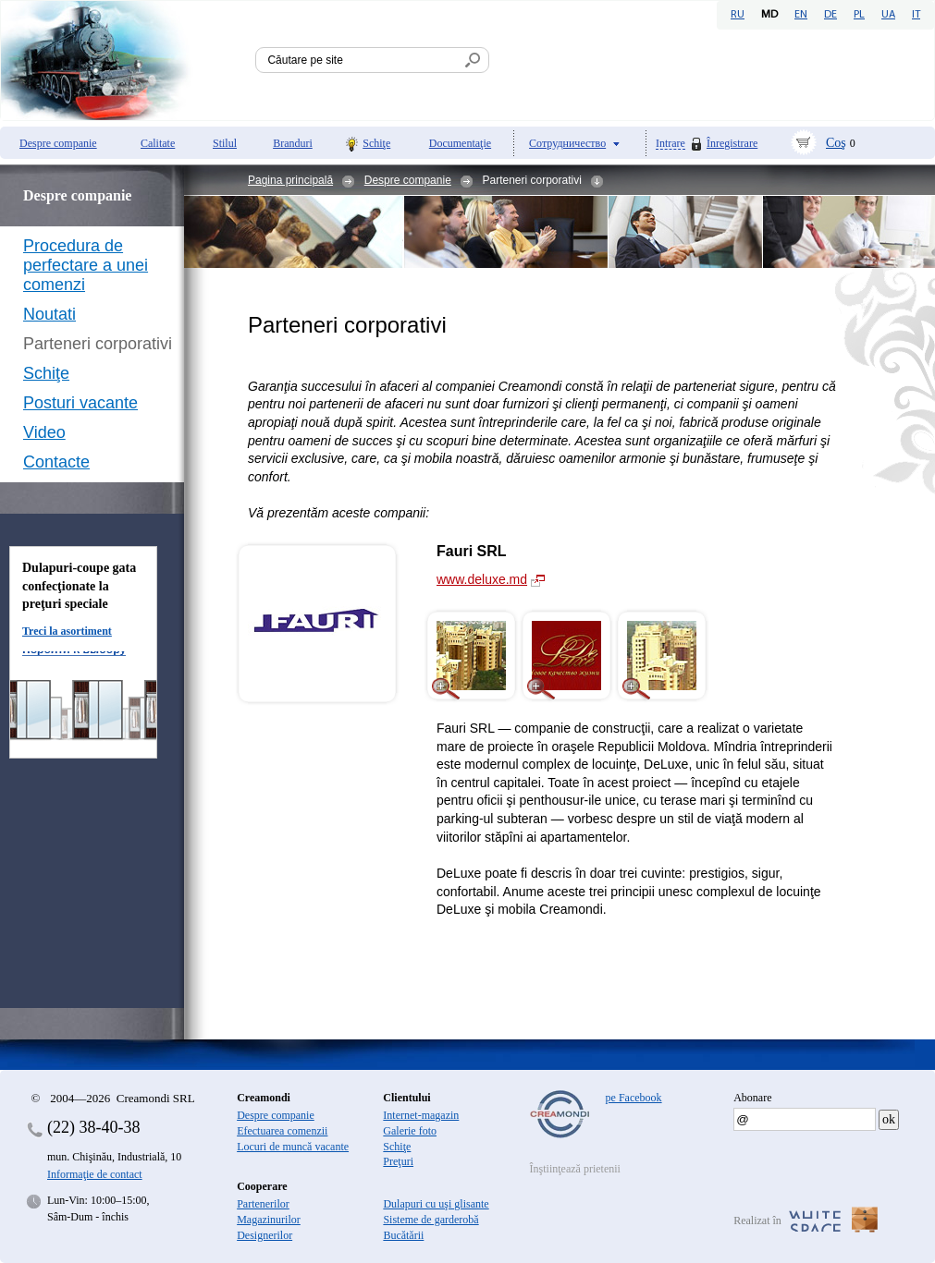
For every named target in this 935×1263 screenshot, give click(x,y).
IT (916, 14)
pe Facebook (634, 1097)
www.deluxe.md (482, 579)
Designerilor (264, 1235)
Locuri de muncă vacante (293, 1146)
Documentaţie (460, 143)
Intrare (670, 144)
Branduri (293, 143)
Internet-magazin (421, 1115)
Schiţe (376, 143)
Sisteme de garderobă (430, 1219)
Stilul (225, 143)
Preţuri (398, 1161)
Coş (836, 143)
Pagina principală (290, 180)
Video (44, 432)
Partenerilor (263, 1203)
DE (830, 14)
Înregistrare (732, 143)
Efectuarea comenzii (282, 1130)
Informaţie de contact (94, 1174)
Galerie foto (410, 1130)
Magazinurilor (269, 1219)
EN (800, 14)
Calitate (158, 143)
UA (888, 14)
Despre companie (58, 143)
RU (737, 14)
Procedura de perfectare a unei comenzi (85, 265)
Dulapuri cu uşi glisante (435, 1203)
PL (859, 14)
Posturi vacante (80, 403)
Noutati (49, 314)
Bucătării (403, 1235)
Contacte (56, 462)
